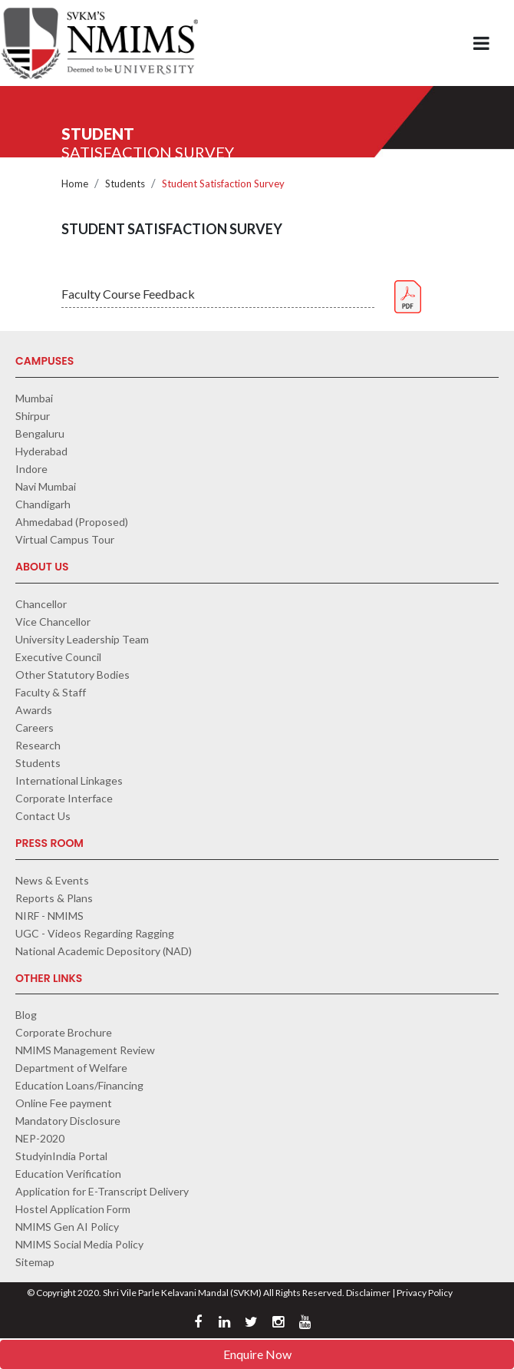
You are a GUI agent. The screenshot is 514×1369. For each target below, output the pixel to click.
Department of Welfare (71, 1067)
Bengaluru (39, 433)
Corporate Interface (64, 798)
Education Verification (68, 1173)
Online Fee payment (63, 1102)
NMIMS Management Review (85, 1050)
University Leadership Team (82, 639)
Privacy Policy (425, 1292)
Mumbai (34, 398)
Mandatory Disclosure (67, 1120)
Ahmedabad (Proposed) (71, 521)
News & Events (52, 880)
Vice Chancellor (53, 621)
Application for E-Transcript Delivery (102, 1191)
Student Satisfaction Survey (223, 183)
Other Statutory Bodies (72, 674)
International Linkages (69, 780)
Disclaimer (368, 1292)
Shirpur (32, 415)
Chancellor (41, 603)
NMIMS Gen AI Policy (67, 1226)
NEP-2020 (39, 1138)
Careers (34, 727)
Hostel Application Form (72, 1208)
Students (125, 183)
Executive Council (58, 656)
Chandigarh (43, 504)
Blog (26, 1014)
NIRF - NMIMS (49, 915)
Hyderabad (41, 451)
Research (38, 745)
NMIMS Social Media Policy (79, 1244)
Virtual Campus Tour (64, 539)
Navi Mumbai (45, 486)
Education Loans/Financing (79, 1085)
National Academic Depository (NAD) (103, 950)
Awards (33, 709)
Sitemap (34, 1261)
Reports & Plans (54, 897)
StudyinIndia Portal (61, 1155)
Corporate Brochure (63, 1032)
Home (74, 183)
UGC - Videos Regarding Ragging (94, 933)
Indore (31, 468)
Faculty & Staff (50, 692)
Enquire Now (257, 1354)
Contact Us (43, 815)
